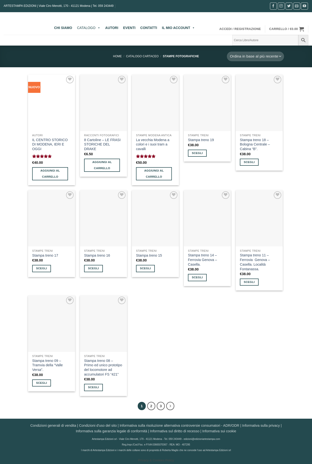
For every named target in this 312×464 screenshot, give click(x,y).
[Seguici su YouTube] (304, 6)
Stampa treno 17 (45, 255)
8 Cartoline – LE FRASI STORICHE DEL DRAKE (102, 144)
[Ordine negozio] (255, 56)
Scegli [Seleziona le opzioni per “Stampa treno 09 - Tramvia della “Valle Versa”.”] (41, 382)
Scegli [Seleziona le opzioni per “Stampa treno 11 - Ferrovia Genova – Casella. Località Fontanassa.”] (249, 281)
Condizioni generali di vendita (53, 425)
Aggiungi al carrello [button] (50, 173)
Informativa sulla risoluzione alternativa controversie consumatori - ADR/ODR (179, 425)
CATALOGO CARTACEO (142, 56)
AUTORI (111, 28)
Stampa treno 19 (201, 140)
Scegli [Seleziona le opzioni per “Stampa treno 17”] (41, 268)
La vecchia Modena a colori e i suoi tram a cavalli (152, 144)
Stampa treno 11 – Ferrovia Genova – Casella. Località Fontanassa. (255, 262)
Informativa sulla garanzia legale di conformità (111, 431)
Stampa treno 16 (97, 255)
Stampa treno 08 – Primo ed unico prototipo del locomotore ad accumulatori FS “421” (103, 367)
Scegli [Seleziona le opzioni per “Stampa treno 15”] (145, 268)
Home (117, 56)
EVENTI (129, 28)
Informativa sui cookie (219, 431)
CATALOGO (88, 28)
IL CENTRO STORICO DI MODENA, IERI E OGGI (50, 144)
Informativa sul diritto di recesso (174, 431)
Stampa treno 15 (149, 255)
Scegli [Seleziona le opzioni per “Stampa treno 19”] (197, 153)
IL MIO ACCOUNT (178, 28)
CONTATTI (148, 28)
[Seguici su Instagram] (281, 6)
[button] (240, 29)
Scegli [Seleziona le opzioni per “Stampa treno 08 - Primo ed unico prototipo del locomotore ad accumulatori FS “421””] (93, 387)
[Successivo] (170, 406)
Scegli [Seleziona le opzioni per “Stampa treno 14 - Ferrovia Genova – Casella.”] (197, 277)
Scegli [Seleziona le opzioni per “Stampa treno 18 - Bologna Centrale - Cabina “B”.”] (249, 162)
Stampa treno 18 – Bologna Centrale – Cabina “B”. (255, 144)
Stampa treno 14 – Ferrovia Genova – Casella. (202, 259)
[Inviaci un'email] (296, 6)
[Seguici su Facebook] (273, 6)
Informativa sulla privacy (261, 425)
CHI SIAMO (63, 28)
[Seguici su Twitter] (288, 6)
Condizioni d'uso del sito (98, 425)
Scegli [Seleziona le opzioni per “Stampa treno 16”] (93, 268)
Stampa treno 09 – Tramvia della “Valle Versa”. (47, 365)
